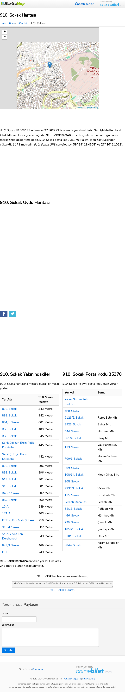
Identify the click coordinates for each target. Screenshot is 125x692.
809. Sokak (72, 468)
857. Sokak (9, 500)
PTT (5, 552)
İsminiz (6, 613)
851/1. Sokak (10, 422)
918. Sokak (9, 479)
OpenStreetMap (92, 108)
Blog (92, 678)
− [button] (5, 37)
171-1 (6, 513)
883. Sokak (9, 429)
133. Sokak (72, 447)
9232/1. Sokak (74, 488)
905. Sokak (72, 481)
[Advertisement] (112, 76)
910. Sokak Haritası (62, 590)
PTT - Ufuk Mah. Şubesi (18, 520)
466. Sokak (72, 515)
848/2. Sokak (10, 493)
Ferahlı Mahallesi (76, 502)
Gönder (9, 650)
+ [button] (5, 31)
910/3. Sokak (73, 536)
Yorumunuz (8, 625)
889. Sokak (9, 436)
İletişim (85, 678)
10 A (5, 507)
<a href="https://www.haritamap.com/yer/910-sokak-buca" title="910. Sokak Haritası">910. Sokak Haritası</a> (62, 585)
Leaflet (79, 108)
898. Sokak (9, 409)
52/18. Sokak (73, 509)
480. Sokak (72, 411)
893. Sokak (9, 466)
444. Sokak (72, 431)
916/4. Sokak (10, 527)
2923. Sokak (73, 424)
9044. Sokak (73, 545)
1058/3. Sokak (74, 529)
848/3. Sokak (10, 545)
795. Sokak (72, 522)
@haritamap (38, 669)
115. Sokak (72, 495)
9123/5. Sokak (74, 418)
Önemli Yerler (84, 4)
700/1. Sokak (73, 459)
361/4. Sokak (73, 438)
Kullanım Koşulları (72, 678)
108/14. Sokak (74, 475)
